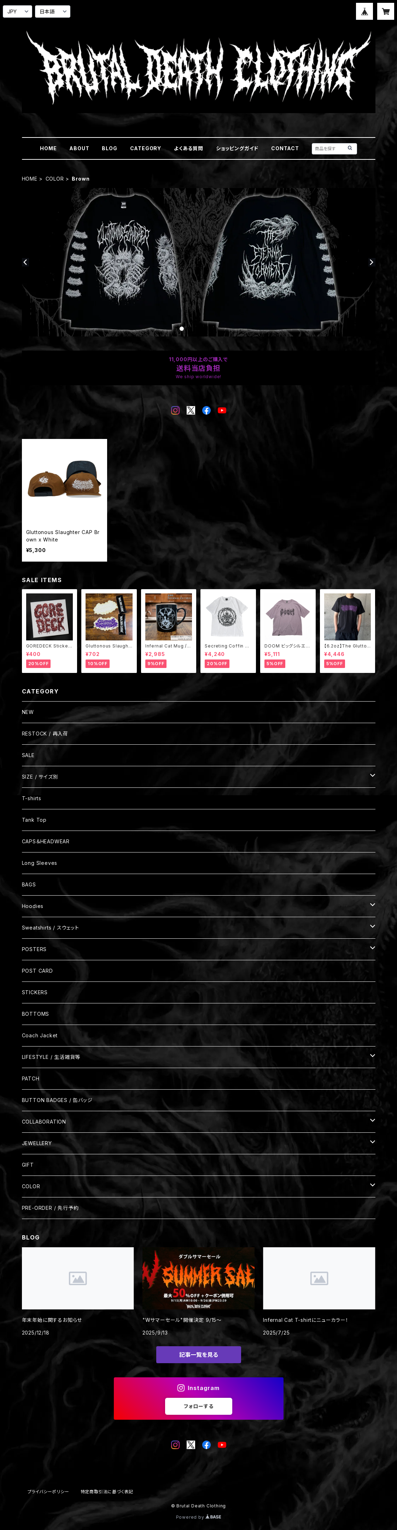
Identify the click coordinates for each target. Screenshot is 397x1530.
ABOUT (79, 148)
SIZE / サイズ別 (40, 777)
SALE (28, 755)
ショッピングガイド (237, 148)
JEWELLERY (37, 1143)
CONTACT (285, 148)
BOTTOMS (35, 1014)
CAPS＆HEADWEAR (46, 841)
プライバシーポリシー (48, 1491)
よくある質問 (188, 148)
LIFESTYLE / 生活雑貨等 (51, 1057)
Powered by (198, 1517)
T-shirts (31, 798)
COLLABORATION (44, 1122)
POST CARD (37, 971)
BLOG (109, 148)
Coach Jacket (40, 1035)
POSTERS (34, 949)
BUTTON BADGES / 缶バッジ (57, 1100)
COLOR (55, 179)
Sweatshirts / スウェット (50, 928)
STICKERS (35, 992)
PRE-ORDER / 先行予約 (50, 1208)
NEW (28, 712)
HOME (48, 148)
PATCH (31, 1078)
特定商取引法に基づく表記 (107, 1491)
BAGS (29, 884)
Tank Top (34, 820)
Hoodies (33, 906)
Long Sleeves (40, 863)
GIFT (28, 1165)
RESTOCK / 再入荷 (45, 734)
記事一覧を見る (198, 1354)
